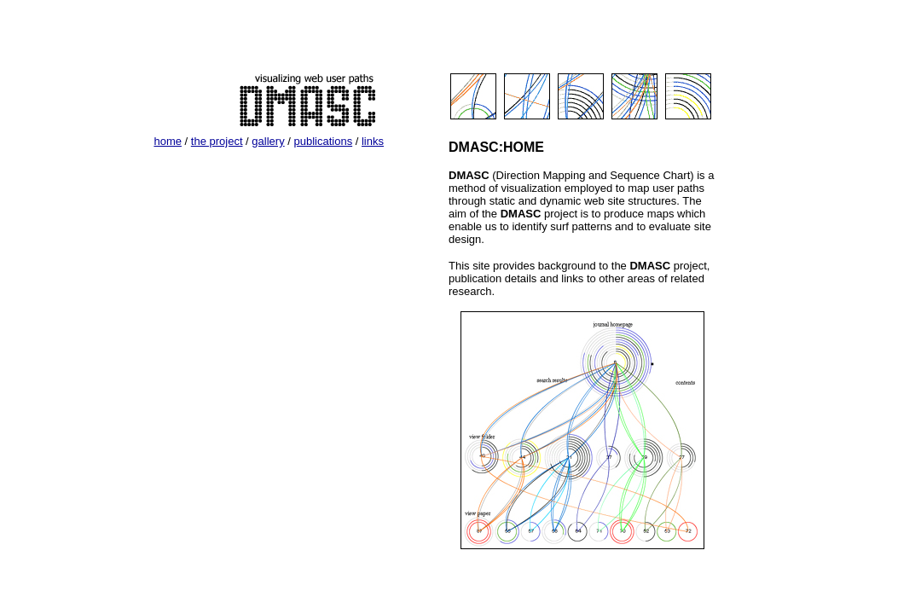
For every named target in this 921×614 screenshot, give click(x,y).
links (373, 141)
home (168, 141)
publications (322, 141)
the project (217, 141)
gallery (268, 141)
